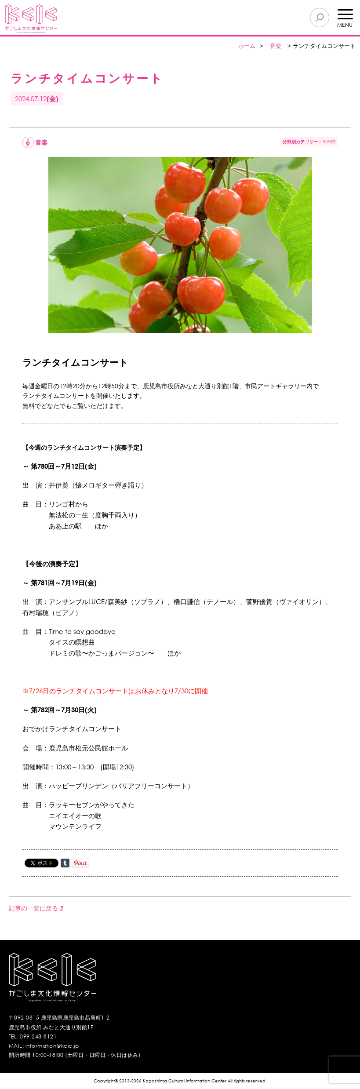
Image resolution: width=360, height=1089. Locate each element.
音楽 (275, 46)
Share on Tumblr (65, 863)
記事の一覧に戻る (36, 908)
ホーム (246, 46)
